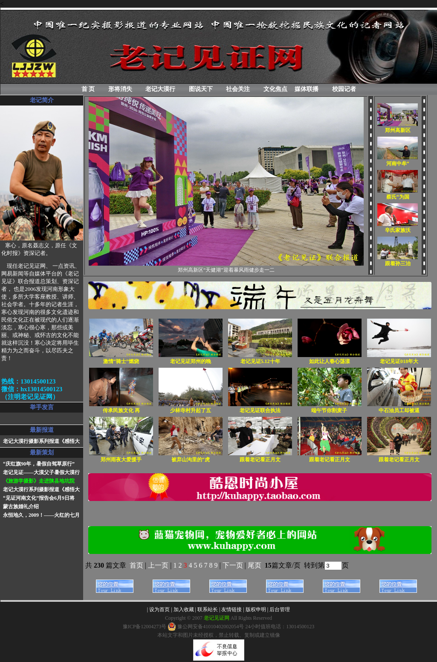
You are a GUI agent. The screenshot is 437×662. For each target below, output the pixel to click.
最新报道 (42, 430)
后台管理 (279, 609)
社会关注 (238, 89)
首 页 (88, 89)
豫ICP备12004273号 (145, 627)
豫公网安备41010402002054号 (206, 627)
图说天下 (201, 89)
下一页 (233, 565)
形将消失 (120, 89)
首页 (136, 565)
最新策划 (42, 452)
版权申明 (256, 609)
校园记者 (344, 89)
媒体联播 (306, 89)
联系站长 (207, 609)
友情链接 (231, 609)
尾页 (255, 565)
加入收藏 (184, 609)
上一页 (158, 565)
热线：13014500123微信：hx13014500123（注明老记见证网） (31, 389)
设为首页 (159, 609)
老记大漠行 (160, 89)
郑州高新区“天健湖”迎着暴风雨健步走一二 (226, 270)
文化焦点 (275, 89)
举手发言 (42, 407)
